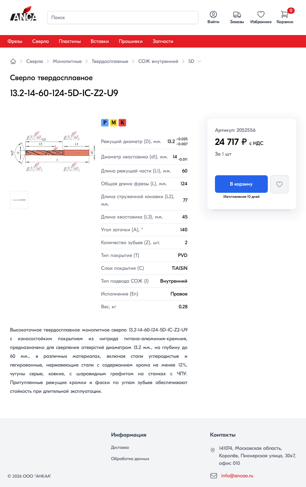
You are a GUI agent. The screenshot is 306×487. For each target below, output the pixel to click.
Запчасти (163, 41)
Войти (213, 17)
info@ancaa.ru (237, 476)
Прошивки (131, 41)
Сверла (40, 41)
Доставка (120, 447)
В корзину (241, 184)
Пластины (70, 41)
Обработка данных (130, 458)
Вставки (100, 41)
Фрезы (15, 41)
